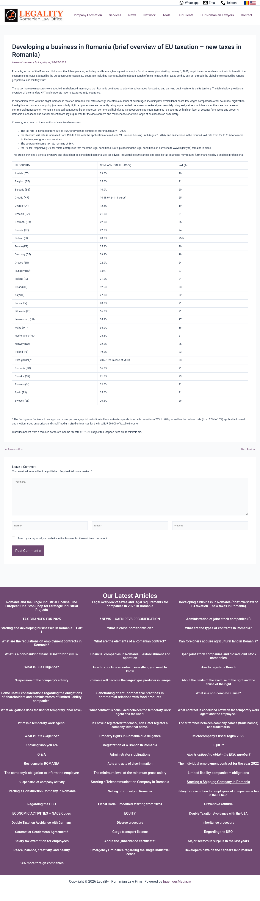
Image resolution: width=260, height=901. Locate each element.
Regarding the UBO (41, 804)
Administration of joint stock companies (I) (218, 615)
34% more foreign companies (41, 863)
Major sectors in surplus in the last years (218, 841)
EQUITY (218, 741)
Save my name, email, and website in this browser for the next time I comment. (63, 539)
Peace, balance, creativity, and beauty (41, 850)
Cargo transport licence (130, 832)
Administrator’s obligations (130, 750)
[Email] (209, 3)
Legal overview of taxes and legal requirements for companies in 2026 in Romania (130, 600)
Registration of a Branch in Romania (130, 741)
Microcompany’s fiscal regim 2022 (218, 732)
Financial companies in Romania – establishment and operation (130, 652)
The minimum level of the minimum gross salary (130, 773)
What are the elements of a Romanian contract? (130, 637)
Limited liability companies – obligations (218, 773)
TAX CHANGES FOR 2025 (41, 615)
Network (152, 15)
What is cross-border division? (130, 624)
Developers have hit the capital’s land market (218, 850)
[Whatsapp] (188, 3)
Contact (246, 15)
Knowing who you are (41, 741)
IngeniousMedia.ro (177, 881)
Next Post (248, 449)
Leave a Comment (22, 62)
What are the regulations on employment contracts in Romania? (41, 639)
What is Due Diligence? (41, 663)
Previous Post (14, 449)
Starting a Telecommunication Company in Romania (130, 782)
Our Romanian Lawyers (218, 15)
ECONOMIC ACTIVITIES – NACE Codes (42, 813)
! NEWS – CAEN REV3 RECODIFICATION (130, 615)
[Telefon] (229, 3)
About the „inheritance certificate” (130, 841)
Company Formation (91, 15)
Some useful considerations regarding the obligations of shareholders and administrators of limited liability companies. (41, 693)
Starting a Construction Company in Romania (42, 791)
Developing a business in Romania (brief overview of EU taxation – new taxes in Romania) (218, 600)
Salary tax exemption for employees (41, 841)
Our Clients (187, 15)
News (135, 15)
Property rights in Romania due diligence (130, 732)
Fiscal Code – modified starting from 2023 (130, 804)
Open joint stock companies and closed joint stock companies (218, 652)
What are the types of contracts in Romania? (218, 624)
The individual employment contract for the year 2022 (218, 762)
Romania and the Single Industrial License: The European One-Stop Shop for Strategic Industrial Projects (42, 602)
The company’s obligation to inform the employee (41, 773)
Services (118, 15)
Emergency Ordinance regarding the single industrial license (129, 852)
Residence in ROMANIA (41, 760)
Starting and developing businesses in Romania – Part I (41, 626)
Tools (168, 15)
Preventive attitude (218, 804)
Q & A (41, 750)
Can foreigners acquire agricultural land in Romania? (218, 637)
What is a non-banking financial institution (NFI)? (41, 650)
